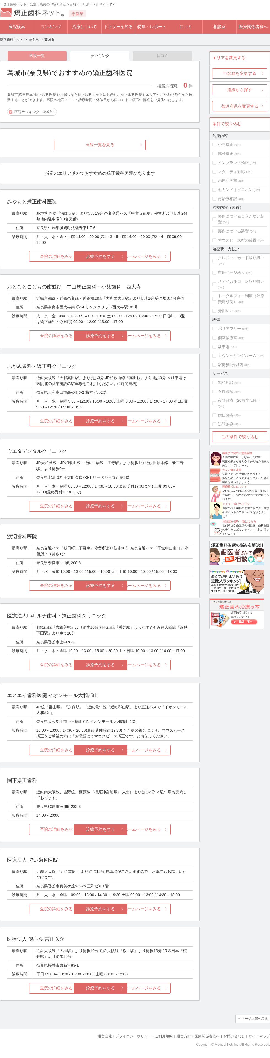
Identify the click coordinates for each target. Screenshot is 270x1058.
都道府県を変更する (239, 106)
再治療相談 (227, 198)
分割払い (225, 310)
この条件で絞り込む (239, 436)
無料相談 (225, 382)
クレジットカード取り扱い (241, 258)
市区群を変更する (239, 73)
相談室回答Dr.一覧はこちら (239, 521)
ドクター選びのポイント (237, 503)
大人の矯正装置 (231, 469)
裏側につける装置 (233, 231)
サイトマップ (259, 1036)
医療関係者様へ (253, 26)
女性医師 (225, 391)
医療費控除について (234, 486)
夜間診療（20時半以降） (239, 400)
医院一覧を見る (99, 145)
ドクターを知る (118, 26)
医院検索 (17, 26)
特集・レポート (151, 26)
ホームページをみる (161, 256)
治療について (84, 26)
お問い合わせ (234, 1036)
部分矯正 (225, 153)
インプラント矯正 (233, 162)
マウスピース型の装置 (237, 240)
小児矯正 (225, 144)
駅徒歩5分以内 (230, 364)
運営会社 (105, 1036)
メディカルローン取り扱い (241, 281)
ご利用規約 (164, 1036)
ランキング (50, 26)
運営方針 (184, 1036)
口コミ (186, 26)
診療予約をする (99, 256)
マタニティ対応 (231, 172)
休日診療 (225, 415)
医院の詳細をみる (38, 256)
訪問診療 (225, 424)
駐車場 (223, 347)
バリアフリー (229, 328)
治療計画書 (227, 180)
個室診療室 (227, 337)
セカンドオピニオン (235, 189)
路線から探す (239, 89)
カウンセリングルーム (237, 355)
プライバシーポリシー (133, 1036)
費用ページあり (231, 272)
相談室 (219, 26)
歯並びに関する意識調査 (237, 453)
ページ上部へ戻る (254, 1019)
